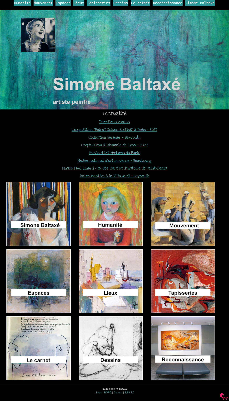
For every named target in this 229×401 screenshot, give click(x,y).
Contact (118, 392)
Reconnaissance (167, 3)
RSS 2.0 (129, 392)
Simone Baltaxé (199, 3)
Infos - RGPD (103, 392)
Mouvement (43, 3)
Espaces (63, 3)
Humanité (22, 3)
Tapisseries (98, 3)
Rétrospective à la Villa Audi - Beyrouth (114, 176)
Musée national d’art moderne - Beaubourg (115, 160)
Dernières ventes (114, 122)
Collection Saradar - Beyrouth (115, 137)
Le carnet (140, 3)
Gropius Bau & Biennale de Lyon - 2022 (114, 145)
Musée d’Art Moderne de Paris (114, 153)
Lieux (79, 3)
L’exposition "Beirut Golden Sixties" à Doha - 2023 (114, 129)
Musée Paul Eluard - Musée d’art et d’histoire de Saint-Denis (114, 168)
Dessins (120, 3)
